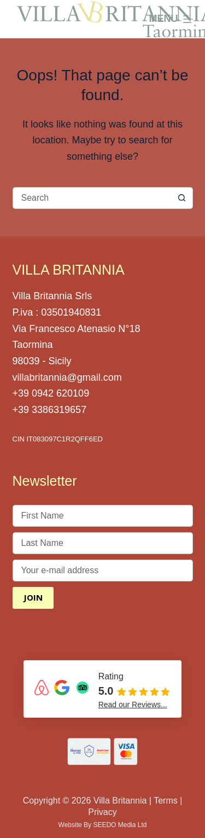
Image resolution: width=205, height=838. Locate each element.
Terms (166, 800)
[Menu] (171, 19)
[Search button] (182, 198)
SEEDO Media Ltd (120, 825)
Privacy (102, 812)
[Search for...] (92, 198)
